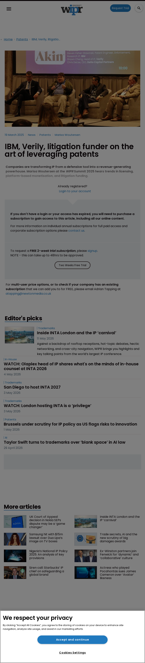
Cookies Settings (72, 653)
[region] (72, 636)
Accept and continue (72, 639)
